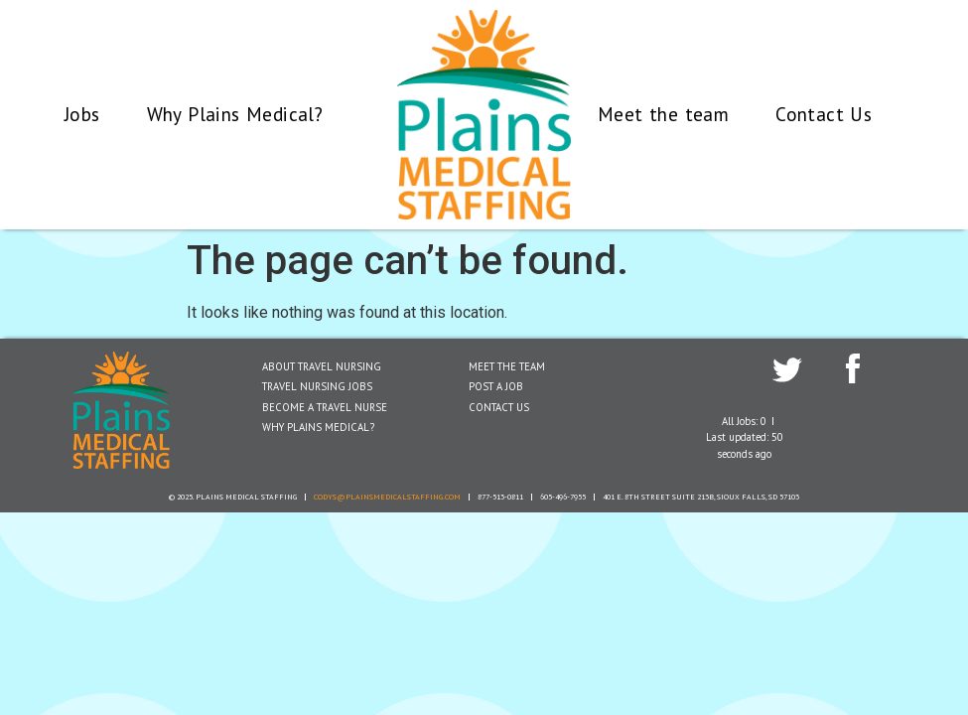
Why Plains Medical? (235, 113)
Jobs (82, 113)
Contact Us (823, 113)
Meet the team (663, 113)
